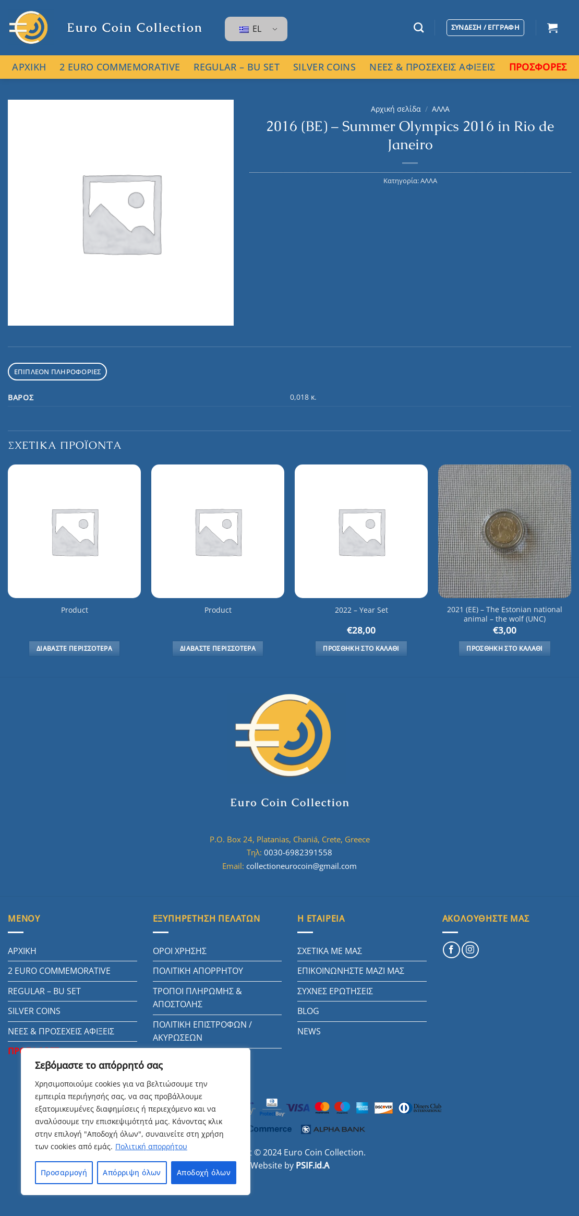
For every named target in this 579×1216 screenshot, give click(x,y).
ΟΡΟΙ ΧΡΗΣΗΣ (180, 951)
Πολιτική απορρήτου (151, 1146)
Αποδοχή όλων (204, 1172)
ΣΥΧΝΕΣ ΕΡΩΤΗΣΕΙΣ (335, 991)
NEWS (309, 1031)
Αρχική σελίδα (396, 109)
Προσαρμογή (64, 1172)
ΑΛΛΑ (441, 109)
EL (250, 28)
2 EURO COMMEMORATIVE (119, 67)
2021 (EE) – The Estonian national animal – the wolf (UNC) (504, 614)
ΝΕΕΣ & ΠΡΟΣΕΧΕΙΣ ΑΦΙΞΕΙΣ (432, 67)
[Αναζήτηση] (419, 27)
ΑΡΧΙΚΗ (29, 67)
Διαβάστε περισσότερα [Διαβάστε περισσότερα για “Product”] (74, 648)
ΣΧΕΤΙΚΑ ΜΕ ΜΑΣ (329, 951)
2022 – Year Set (361, 610)
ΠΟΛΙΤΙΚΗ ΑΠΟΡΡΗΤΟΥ (198, 970)
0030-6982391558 (298, 852)
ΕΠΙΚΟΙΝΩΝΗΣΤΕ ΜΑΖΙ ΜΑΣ (350, 970)
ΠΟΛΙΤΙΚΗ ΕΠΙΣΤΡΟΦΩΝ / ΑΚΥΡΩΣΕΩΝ (202, 1031)
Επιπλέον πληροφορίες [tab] (57, 371)
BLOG (308, 1011)
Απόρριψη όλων (132, 1172)
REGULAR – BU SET (237, 67)
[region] (135, 1121)
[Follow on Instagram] (470, 950)
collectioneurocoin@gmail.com (301, 866)
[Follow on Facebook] (451, 950)
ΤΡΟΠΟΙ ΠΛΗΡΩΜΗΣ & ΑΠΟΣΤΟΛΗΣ (197, 997)
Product (74, 610)
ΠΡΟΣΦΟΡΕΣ (538, 67)
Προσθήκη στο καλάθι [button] (361, 648)
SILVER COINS (324, 67)
